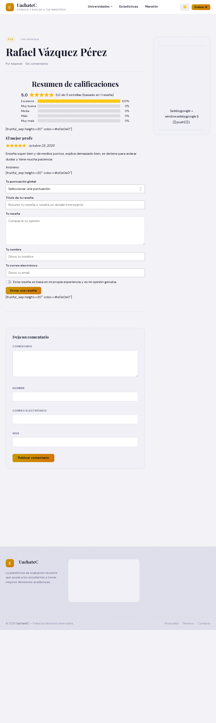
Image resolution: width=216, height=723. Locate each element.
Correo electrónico (30, 410)
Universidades (99, 6)
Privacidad (171, 623)
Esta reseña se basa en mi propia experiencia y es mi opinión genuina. (65, 282)
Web (16, 433)
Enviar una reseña (23, 290)
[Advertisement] (108, 499)
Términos (188, 623)
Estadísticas (128, 6)
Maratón (151, 6)
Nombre (19, 388)
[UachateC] (10, 7)
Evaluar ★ (200, 7)
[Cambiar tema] (185, 7)
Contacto (204, 623)
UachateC (27, 5)
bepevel (16, 63)
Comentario (22, 346)
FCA (10, 39)
